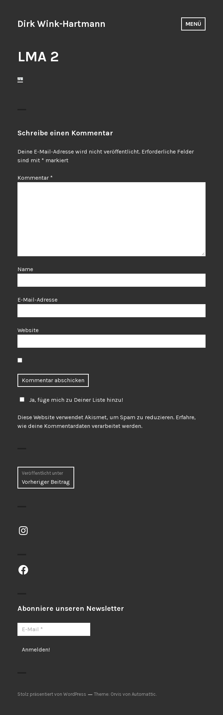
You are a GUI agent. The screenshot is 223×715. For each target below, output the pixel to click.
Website (28, 330)
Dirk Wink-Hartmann (61, 24)
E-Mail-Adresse (37, 299)
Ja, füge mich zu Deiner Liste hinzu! (70, 399)
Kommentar (35, 177)
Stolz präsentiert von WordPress (51, 694)
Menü (193, 23)
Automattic (144, 694)
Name (25, 269)
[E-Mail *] (53, 629)
